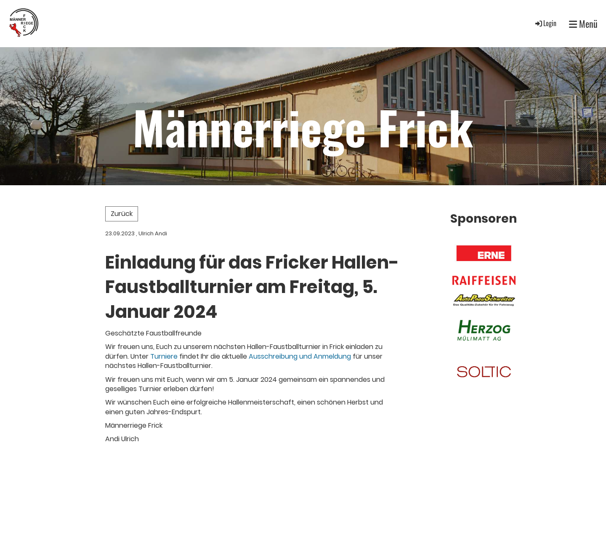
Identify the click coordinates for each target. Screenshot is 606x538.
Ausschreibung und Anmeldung (300, 356)
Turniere (164, 356)
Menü (583, 23)
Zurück (122, 213)
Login (545, 23)
